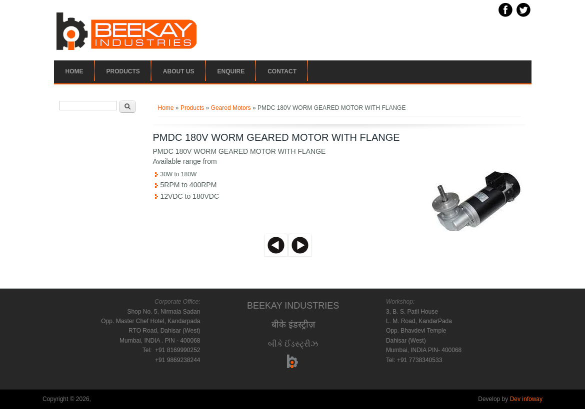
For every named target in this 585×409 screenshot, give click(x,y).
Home (75, 71)
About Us (178, 71)
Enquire (231, 71)
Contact (282, 71)
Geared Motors (231, 107)
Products (123, 71)
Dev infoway (526, 399)
